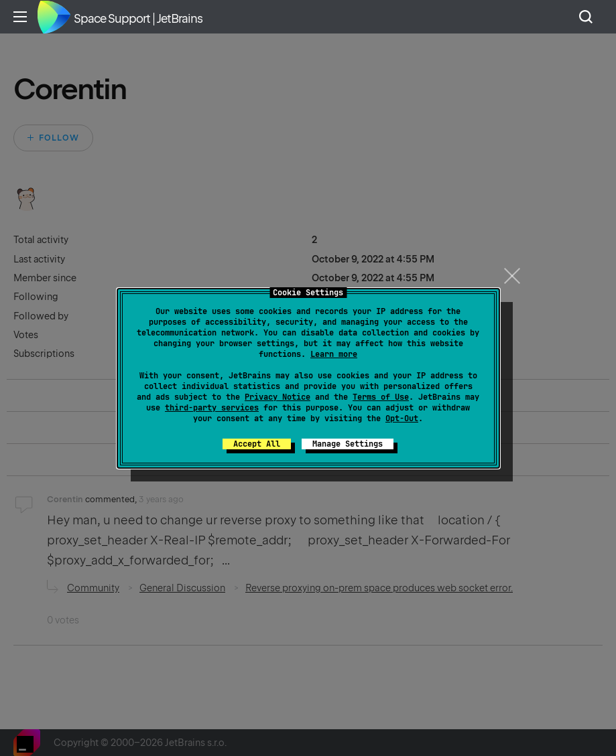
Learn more (333, 354)
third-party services (212, 407)
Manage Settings (347, 444)
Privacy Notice (277, 397)
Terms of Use (381, 397)
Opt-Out (401, 418)
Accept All (256, 444)
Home (54, 17)
